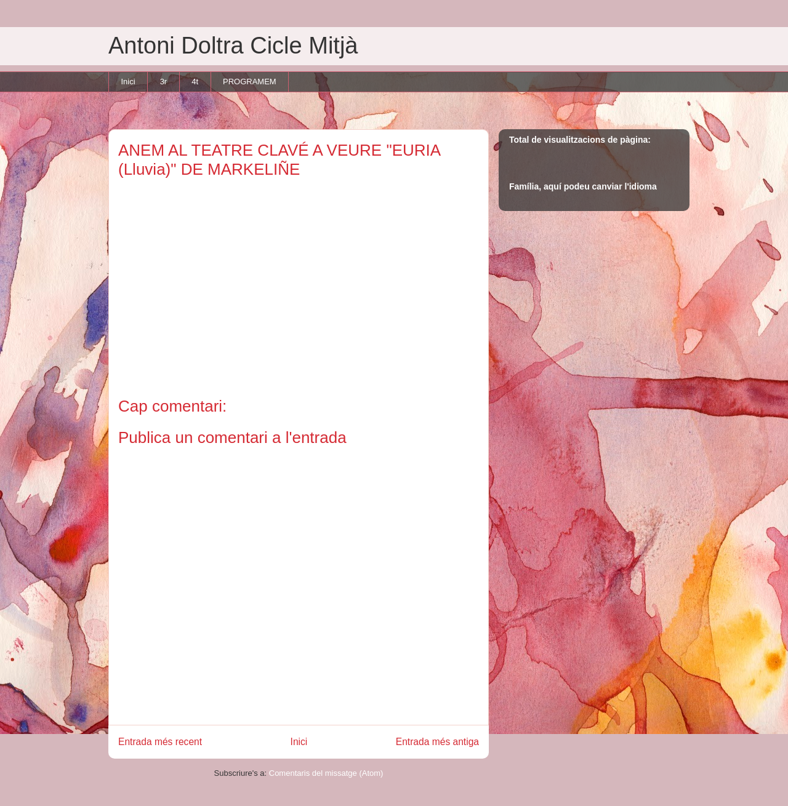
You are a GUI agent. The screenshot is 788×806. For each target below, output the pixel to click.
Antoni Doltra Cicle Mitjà (233, 45)
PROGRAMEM (249, 81)
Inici (128, 81)
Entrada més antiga (437, 741)
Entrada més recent (160, 741)
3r (163, 81)
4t (194, 81)
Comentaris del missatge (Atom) (326, 773)
